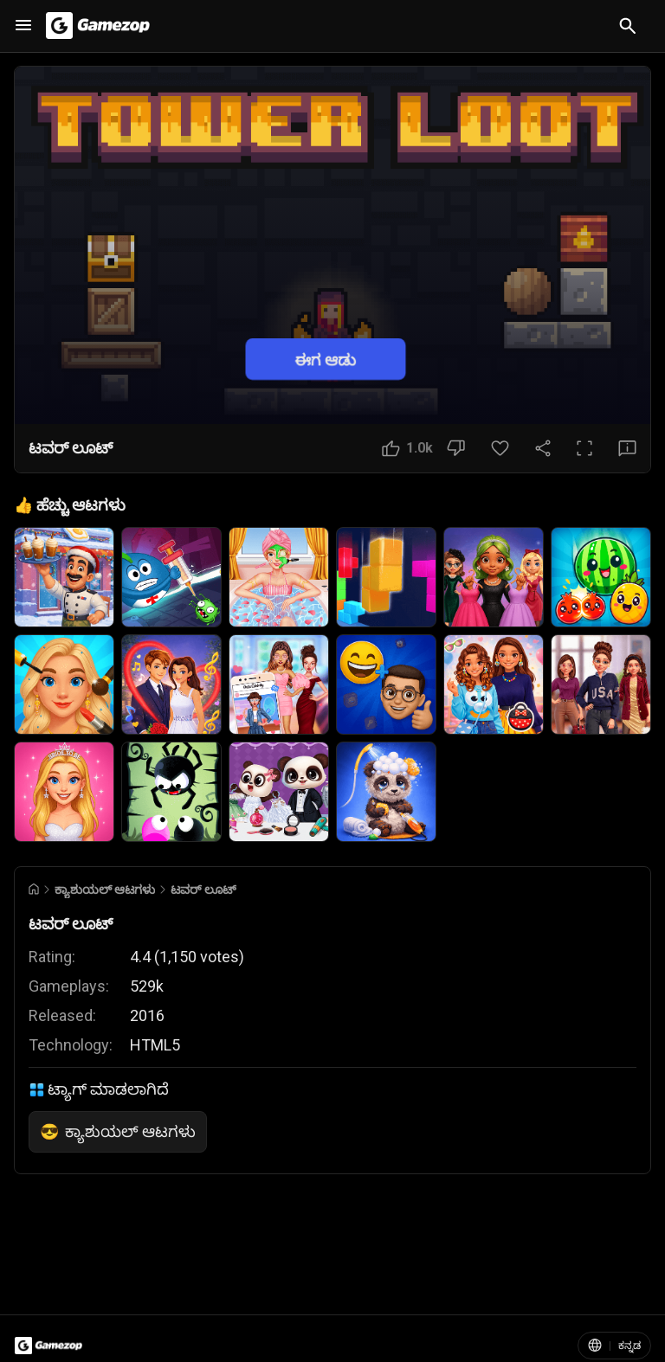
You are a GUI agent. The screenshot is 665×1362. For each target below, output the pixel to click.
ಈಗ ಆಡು (325, 359)
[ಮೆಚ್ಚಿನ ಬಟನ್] (500, 448)
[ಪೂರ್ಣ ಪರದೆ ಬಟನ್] (584, 448)
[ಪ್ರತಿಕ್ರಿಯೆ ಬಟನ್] (627, 448)
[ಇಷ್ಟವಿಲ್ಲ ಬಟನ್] (456, 448)
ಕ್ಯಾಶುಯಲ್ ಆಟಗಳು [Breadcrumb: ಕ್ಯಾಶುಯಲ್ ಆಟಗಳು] (105, 889)
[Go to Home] (34, 889)
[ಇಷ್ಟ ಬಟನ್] (407, 448)
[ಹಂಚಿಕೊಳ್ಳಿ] (542, 448)
